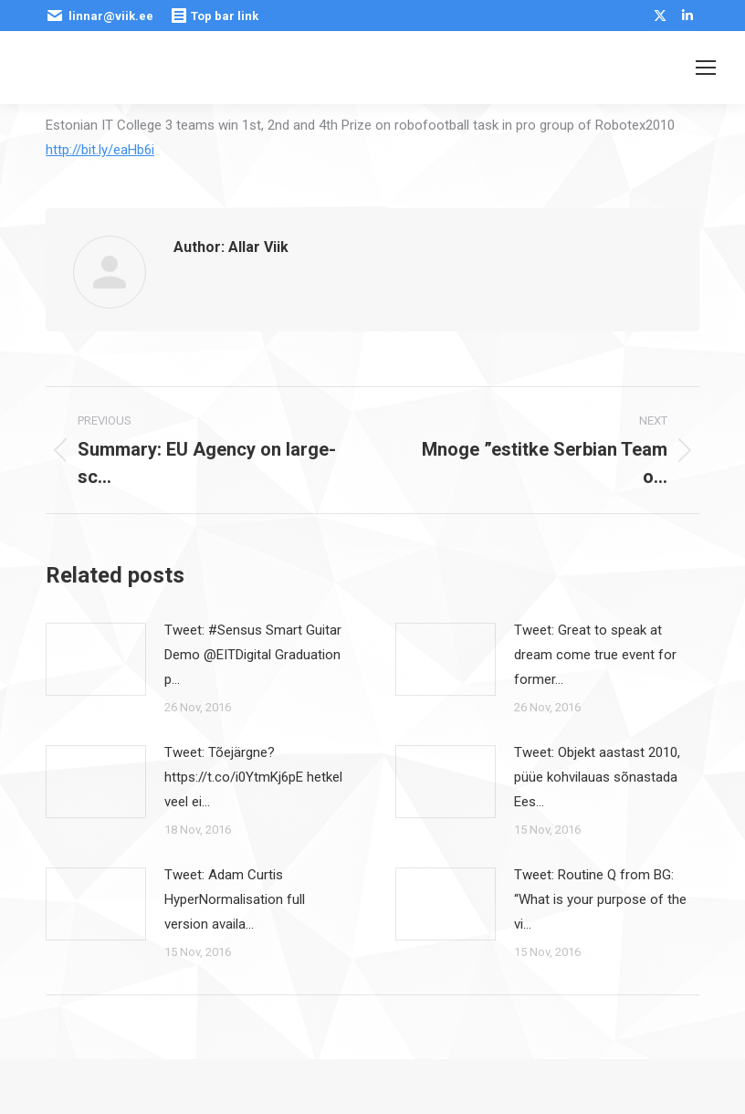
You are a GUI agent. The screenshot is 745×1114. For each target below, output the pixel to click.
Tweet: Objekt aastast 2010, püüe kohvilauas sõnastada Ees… (597, 777)
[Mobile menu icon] (706, 68)
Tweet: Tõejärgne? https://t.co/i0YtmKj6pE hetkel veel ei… (253, 777)
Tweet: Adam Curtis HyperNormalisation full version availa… (234, 899)
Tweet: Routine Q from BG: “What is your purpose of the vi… (600, 899)
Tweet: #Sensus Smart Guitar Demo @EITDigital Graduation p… (252, 655)
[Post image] (96, 659)
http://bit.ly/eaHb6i (100, 150)
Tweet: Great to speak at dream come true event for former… (595, 655)
